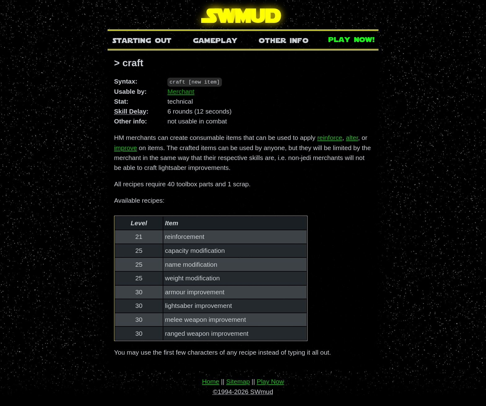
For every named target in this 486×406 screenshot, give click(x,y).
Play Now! (351, 39)
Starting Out (142, 39)
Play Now (270, 381)
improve (125, 147)
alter (352, 137)
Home (210, 381)
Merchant (180, 91)
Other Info (283, 39)
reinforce (329, 137)
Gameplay (215, 39)
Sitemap (238, 381)
